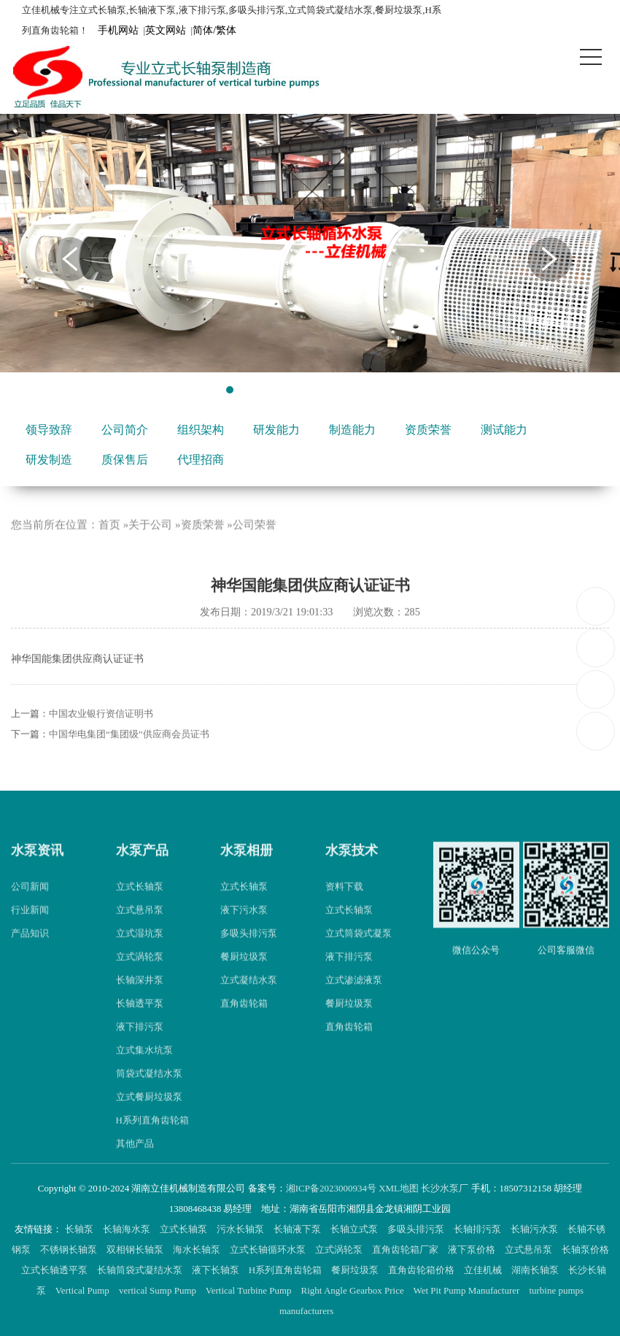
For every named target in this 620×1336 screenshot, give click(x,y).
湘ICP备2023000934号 (331, 1188)
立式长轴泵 (139, 902)
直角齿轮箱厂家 (406, 1249)
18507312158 (596, 605)
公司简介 (124, 429)
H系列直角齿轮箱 (152, 1136)
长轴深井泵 (139, 996)
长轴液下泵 (298, 1229)
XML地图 (399, 1188)
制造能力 (352, 429)
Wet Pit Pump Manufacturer (467, 1290)
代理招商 (200, 459)
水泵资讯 (37, 866)
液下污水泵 (244, 926)
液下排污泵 (139, 1042)
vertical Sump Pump (158, 1290)
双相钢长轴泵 (136, 1249)
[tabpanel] (310, 243)
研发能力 (276, 429)
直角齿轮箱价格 (422, 1269)
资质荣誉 (428, 429)
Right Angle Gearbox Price (353, 1290)
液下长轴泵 (216, 1269)
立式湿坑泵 (139, 949)
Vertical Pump (83, 1290)
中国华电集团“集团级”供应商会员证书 (129, 750)
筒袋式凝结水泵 (149, 1089)
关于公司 (150, 542)
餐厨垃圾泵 (244, 972)
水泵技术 (351, 866)
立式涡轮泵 (139, 972)
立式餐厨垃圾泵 (149, 1112)
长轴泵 (80, 1229)
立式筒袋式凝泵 (358, 949)
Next (550, 259)
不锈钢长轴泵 (69, 1249)
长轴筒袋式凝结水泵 (141, 1269)
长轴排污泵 (478, 1229)
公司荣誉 (254, 542)
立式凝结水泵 (248, 996)
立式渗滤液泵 (353, 996)
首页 (109, 542)
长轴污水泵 (535, 1229)
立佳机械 (484, 1269)
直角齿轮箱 (244, 1019)
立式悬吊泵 (139, 926)
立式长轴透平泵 (55, 1269)
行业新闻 (30, 926)
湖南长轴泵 (536, 1269)
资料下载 (344, 902)
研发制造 (49, 459)
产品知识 (30, 949)
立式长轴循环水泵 (269, 1249)
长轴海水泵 (127, 1229)
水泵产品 (142, 866)
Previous (70, 259)
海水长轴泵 (197, 1249)
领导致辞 (49, 429)
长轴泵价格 (585, 1249)
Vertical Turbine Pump (250, 1290)
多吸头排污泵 (248, 949)
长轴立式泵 (355, 1229)
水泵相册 (246, 866)
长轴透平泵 (139, 1019)
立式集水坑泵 (144, 1066)
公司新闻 (30, 902)
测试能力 (504, 429)
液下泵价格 (472, 1249)
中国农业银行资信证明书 (101, 729)
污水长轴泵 (241, 1229)
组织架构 (200, 429)
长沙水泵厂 (444, 1188)
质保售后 (124, 459)
